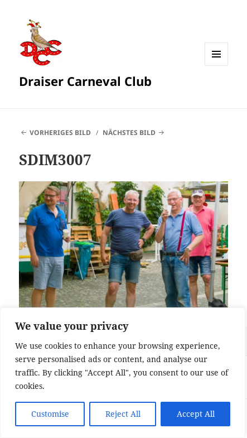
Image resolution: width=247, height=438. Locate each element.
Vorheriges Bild (60, 132)
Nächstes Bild (129, 132)
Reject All (123, 413)
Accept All (196, 413)
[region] (122, 372)
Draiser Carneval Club (85, 81)
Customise (50, 413)
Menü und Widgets (216, 65)
